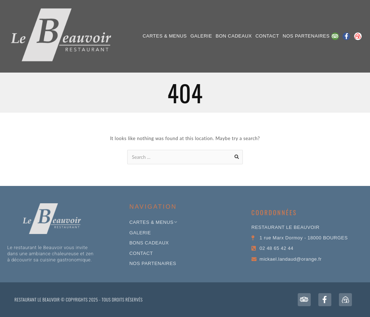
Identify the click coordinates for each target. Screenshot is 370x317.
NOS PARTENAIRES (306, 36)
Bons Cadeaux (149, 243)
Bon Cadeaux (234, 36)
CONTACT (267, 36)
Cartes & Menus (165, 36)
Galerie (201, 36)
